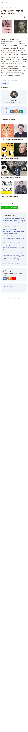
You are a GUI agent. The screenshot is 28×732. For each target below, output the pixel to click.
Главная (3, 7)
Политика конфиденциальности (11, 289)
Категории (9, 7)
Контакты (11, 286)
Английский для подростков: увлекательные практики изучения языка (13, 247)
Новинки (16, 7)
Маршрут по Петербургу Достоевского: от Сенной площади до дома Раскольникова (13, 231)
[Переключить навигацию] (26, 2)
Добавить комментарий (10, 207)
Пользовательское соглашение (11, 288)
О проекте (5, 286)
